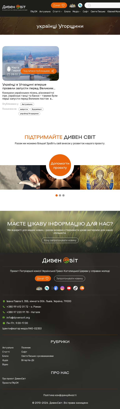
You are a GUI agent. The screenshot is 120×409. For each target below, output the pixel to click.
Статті (57, 11)
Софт (86, 11)
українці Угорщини (29, 113)
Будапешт (37, 109)
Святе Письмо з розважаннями (37, 356)
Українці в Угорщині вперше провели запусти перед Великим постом (27, 86)
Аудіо (5, 360)
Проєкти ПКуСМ (10, 383)
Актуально (45, 11)
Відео (5, 364)
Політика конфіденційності (60, 395)
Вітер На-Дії (27, 360)
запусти (24, 109)
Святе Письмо (98, 11)
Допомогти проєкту (60, 165)
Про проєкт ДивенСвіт (14, 378)
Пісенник (26, 347)
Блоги (67, 11)
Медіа (77, 11)
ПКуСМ (33, 11)
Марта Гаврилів (17, 69)
